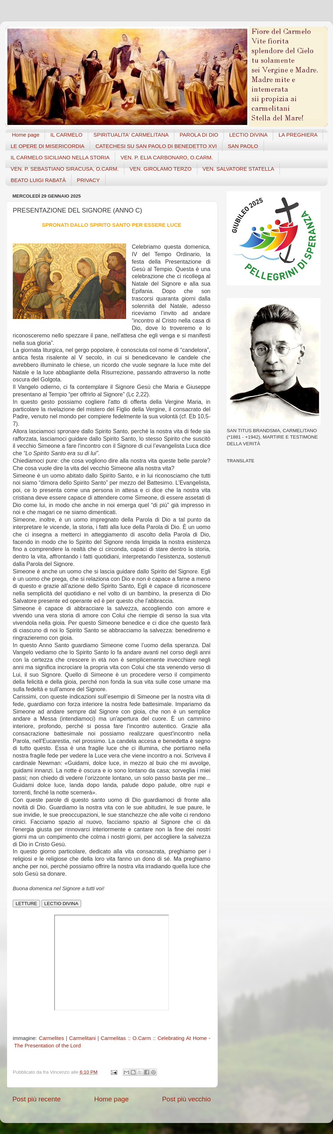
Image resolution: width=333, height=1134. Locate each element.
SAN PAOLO (243, 146)
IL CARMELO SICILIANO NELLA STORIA (60, 157)
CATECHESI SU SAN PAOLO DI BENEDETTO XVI (156, 146)
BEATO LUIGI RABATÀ (38, 180)
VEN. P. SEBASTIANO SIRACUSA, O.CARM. (65, 169)
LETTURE (26, 903)
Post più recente (36, 1099)
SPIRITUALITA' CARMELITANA (131, 135)
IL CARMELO (66, 135)
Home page (26, 135)
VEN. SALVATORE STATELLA (239, 169)
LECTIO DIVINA (248, 135)
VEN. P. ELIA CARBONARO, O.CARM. (166, 157)
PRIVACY (88, 180)
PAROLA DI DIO (199, 135)
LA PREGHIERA (297, 135)
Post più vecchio (186, 1099)
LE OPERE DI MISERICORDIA (47, 146)
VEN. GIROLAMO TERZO (161, 169)
